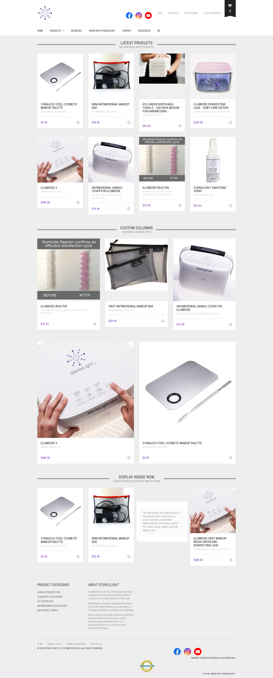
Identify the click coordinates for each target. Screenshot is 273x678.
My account (191, 13)
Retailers (76, 30)
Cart (160, 13)
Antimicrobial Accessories (53, 112)
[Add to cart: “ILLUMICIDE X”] (78, 203)
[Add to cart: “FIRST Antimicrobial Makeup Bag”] (162, 321)
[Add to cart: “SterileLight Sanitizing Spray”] (230, 206)
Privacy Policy (55, 644)
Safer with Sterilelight (102, 30)
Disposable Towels (152, 115)
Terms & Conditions (76, 644)
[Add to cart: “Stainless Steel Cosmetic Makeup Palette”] (78, 123)
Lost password (212, 13)
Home (40, 30)
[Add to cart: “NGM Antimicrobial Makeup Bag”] (128, 123)
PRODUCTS (55, 30)
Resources (144, 30)
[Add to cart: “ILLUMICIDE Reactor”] (179, 206)
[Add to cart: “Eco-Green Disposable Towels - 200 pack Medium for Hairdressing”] (179, 126)
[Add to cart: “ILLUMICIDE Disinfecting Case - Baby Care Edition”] (230, 123)
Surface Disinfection (204, 112)
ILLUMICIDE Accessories (102, 195)
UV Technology (222, 112)
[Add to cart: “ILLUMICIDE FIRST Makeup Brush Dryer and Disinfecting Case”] (230, 560)
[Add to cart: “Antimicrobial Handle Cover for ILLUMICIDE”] (128, 209)
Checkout (173, 13)
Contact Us (96, 644)
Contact (126, 30)
